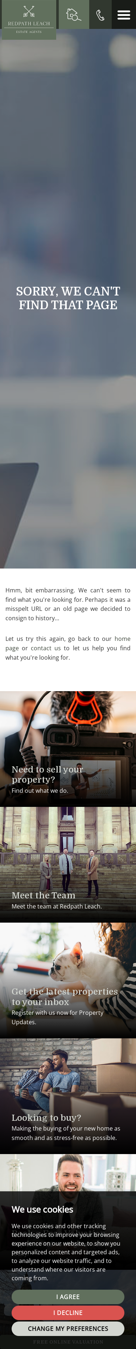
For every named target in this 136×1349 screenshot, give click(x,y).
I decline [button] (68, 1313)
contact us (46, 648)
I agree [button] (68, 1297)
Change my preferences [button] (68, 1329)
